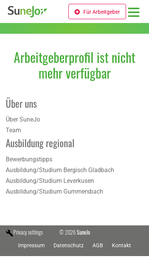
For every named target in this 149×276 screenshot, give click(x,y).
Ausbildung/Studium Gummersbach (54, 191)
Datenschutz (68, 245)
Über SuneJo (23, 119)
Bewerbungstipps (29, 159)
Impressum (31, 245)
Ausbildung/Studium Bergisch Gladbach (60, 170)
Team (13, 130)
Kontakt (121, 245)
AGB (97, 245)
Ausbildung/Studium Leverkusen (50, 180)
